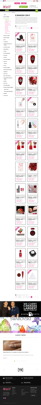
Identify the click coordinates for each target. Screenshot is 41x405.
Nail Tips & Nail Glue (7, 75)
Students (5, 93)
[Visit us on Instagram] (5, 398)
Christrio (5, 57)
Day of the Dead (7, 23)
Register (17, 3)
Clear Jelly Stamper (7, 59)
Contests (22, 389)
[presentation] (3, 370)
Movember (6, 26)
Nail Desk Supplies (7, 85)
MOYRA (5, 51)
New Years (6, 28)
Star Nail (5, 63)
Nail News (13, 390)
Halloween (6, 22)
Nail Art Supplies (6, 16)
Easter (6, 32)
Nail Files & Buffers (7, 67)
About (13, 389)
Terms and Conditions (24, 392)
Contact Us (23, 394)
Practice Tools (6, 89)
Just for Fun (6, 95)
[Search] (36, 11)
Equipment (5, 71)
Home (4, 12)
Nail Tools (5, 83)
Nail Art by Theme (7, 35)
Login (24, 3)
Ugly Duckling (6, 49)
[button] (14, 361)
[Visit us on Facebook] (4, 398)
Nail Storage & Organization (8, 91)
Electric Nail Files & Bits (8, 69)
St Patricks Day (7, 33)
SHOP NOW (20, 310)
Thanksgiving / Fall (8, 21)
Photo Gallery (14, 393)
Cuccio (5, 65)
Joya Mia (5, 61)
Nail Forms (5, 73)
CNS (4, 39)
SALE (5, 14)
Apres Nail (5, 55)
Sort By (16, 28)
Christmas (6, 27)
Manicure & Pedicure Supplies (8, 87)
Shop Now (7, 10)
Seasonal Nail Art (8, 12)
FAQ (13, 394)
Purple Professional (7, 53)
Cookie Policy (23, 393)
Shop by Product (6, 37)
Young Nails (6, 41)
